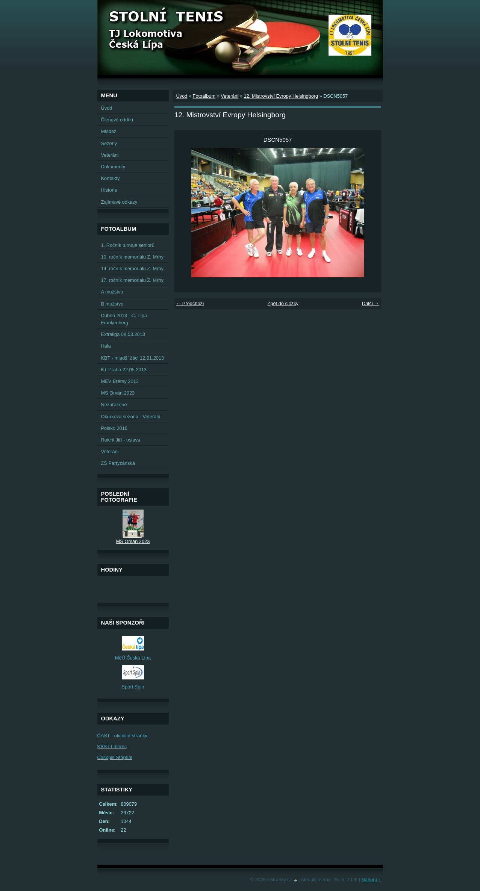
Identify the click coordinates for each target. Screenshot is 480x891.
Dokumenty (113, 166)
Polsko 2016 (114, 428)
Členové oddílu (117, 120)
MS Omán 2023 (118, 393)
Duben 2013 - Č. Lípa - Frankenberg (125, 319)
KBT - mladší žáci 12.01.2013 (132, 358)
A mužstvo (112, 292)
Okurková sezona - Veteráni (131, 416)
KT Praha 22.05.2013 (124, 369)
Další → (370, 303)
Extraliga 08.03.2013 (123, 334)
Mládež (109, 131)
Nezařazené (114, 404)
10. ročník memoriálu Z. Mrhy (132, 257)
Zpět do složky (282, 303)
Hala (106, 346)
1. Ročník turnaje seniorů (127, 245)
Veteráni (229, 96)
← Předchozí (190, 303)
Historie (109, 190)
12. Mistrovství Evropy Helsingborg (281, 96)
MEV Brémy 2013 (120, 381)
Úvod (182, 96)
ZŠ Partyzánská (118, 463)
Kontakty (110, 178)
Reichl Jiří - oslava (121, 440)
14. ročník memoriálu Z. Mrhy (132, 268)
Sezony (109, 143)
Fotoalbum (204, 96)
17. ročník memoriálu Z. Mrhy (132, 280)
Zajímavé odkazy (119, 202)
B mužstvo (112, 304)
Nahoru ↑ (371, 879)
